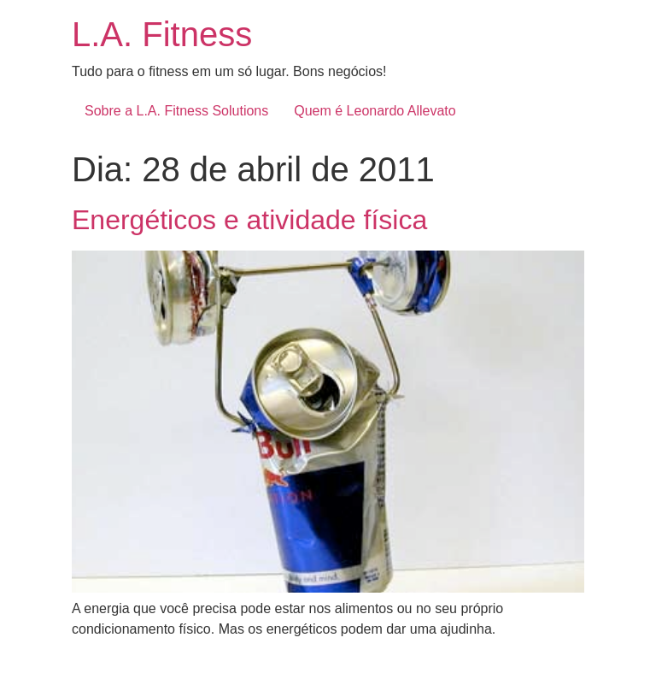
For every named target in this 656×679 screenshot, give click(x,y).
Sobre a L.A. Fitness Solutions (176, 110)
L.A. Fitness (162, 34)
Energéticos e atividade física (249, 219)
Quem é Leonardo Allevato (374, 110)
